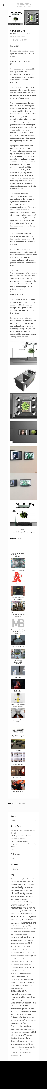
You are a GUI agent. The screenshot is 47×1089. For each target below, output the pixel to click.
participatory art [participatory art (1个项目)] (24, 926)
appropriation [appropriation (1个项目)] (19, 884)
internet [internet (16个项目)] (29, 919)
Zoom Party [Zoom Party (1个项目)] (14, 1038)
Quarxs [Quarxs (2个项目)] (20, 971)
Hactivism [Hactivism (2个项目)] (20, 985)
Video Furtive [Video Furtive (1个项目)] (22, 947)
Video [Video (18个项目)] (29, 946)
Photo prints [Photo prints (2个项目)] (23, 1029)
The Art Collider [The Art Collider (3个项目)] (22, 914)
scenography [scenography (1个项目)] (19, 965)
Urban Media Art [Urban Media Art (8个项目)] (18, 905)
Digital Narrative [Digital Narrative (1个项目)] (15, 923)
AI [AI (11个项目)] (14, 949)
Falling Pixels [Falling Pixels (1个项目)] (18, 1044)
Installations (28, 34)
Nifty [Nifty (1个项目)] (33, 879)
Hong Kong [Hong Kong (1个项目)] (14, 944)
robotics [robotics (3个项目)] (14, 1014)
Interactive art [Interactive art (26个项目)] (28, 922)
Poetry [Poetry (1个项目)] (25, 971)
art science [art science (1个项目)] (20, 902)
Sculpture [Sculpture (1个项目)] (27, 887)
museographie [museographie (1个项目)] (29, 940)
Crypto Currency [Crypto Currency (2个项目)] (16, 976)
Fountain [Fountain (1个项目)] (31, 884)
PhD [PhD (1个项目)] (21, 953)
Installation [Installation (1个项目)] (30, 982)
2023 (12, 849)
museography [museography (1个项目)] (15, 956)
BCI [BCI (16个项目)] (27, 961)
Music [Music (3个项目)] (30, 1020)
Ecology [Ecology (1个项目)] (26, 985)
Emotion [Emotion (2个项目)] (13, 881)
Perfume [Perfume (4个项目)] (28, 893)
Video (17, 36)
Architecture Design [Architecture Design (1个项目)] (21, 934)
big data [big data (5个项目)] (25, 911)
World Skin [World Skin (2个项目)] (14, 947)
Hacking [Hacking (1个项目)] (20, 1038)
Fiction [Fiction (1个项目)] (17, 1029)
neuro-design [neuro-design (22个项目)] (17, 887)
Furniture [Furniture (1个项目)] (13, 914)
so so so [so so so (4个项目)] (23, 1041)
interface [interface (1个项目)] (28, 974)
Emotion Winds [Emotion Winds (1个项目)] (15, 926)
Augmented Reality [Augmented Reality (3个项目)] (27, 1009)
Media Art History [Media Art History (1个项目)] (22, 944)
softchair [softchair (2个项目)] (14, 902)
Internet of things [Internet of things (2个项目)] (17, 1020)
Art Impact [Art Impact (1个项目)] (24, 979)
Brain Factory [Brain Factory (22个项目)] (17, 916)
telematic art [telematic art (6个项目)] (16, 1053)
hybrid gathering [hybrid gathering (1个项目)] (21, 1047)
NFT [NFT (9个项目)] (13, 934)
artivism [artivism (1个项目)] (20, 959)
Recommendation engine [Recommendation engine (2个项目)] (28, 1011)
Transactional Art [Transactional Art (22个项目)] (19, 990)
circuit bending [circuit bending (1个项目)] (28, 902)
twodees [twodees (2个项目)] (25, 1044)
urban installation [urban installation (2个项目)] (26, 1032)
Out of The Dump (18, 803)
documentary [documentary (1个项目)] (17, 931)
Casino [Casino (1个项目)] (32, 887)
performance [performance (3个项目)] (21, 968)
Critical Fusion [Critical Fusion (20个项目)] (28, 1002)
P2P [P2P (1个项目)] (29, 899)
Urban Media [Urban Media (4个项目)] (24, 1050)
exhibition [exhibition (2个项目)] (31, 931)
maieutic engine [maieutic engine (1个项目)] (30, 1047)
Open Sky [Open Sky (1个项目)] (32, 926)
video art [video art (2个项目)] (33, 962)
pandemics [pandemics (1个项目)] (24, 929)
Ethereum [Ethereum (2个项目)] (26, 959)
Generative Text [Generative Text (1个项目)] (15, 879)
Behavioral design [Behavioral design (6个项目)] (26, 955)
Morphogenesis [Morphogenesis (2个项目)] (22, 899)
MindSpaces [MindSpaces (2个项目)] (26, 881)
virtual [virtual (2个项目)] (13, 890)
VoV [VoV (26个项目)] (25, 1020)
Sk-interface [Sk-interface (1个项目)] (22, 962)
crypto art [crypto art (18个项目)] (26, 1052)
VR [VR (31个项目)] (18, 1040)
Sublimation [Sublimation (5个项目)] (21, 973)
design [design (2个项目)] (19, 911)
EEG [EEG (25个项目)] (30, 943)
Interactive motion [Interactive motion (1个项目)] (16, 929)
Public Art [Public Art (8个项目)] (15, 1011)
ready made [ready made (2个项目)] (23, 896)
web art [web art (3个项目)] (32, 997)
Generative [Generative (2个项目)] (18, 950)
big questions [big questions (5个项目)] (27, 976)
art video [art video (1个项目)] (13, 965)
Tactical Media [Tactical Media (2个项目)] (15, 1032)
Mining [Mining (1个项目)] (19, 920)
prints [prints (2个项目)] (34, 929)
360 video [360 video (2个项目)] (20, 1014)
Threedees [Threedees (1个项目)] (14, 911)
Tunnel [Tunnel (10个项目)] (14, 967)
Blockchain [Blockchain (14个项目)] (16, 1002)
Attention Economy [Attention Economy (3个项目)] (17, 940)
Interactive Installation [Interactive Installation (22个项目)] (22, 937)
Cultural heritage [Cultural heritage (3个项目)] (26, 890)
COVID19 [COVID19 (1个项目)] (31, 1029)
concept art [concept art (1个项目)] (25, 931)
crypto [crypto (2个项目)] (22, 879)
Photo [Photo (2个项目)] (28, 1041)
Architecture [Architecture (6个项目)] (16, 1055)
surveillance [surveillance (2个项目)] (15, 1050)
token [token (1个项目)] (23, 920)
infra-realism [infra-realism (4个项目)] (15, 979)
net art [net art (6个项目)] (25, 884)
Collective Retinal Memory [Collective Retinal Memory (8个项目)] (22, 1017)
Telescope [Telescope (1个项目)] (28, 1000)
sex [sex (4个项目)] (12, 931)
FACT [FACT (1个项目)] (29, 929)
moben (23, 36)
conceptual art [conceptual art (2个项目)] (26, 994)
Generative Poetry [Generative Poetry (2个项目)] (29, 953)
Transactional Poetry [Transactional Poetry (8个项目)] (20, 997)
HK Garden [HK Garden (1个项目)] (28, 879)
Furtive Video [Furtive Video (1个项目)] (27, 965)
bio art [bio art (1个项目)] (30, 914)
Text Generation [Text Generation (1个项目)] (27, 950)
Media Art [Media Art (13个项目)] (28, 1035)
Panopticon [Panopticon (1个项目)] (14, 985)
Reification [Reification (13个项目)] (16, 994)
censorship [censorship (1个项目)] (28, 917)
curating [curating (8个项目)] (27, 1014)
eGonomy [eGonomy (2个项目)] (14, 1006)
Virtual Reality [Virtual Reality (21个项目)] (18, 893)
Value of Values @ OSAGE (19, 841)
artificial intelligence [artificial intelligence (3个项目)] (18, 1000)
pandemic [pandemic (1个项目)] (19, 881)
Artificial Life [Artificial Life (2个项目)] (15, 896)
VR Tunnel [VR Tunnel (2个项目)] (32, 911)
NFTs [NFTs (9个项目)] (17, 890)
